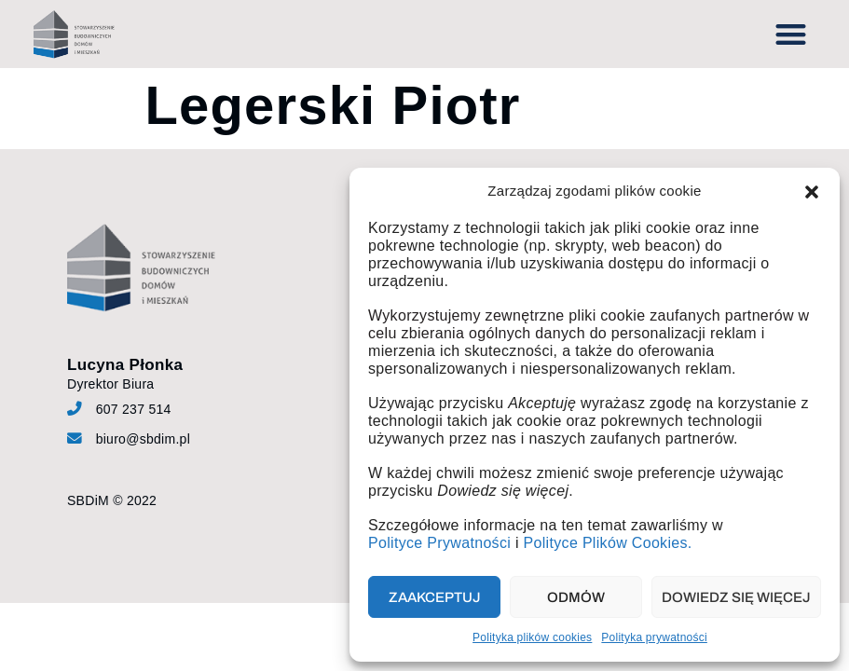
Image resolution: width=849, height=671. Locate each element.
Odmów (576, 597)
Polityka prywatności (654, 637)
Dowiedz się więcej (736, 597)
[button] (811, 192)
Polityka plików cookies (532, 637)
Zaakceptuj (435, 597)
